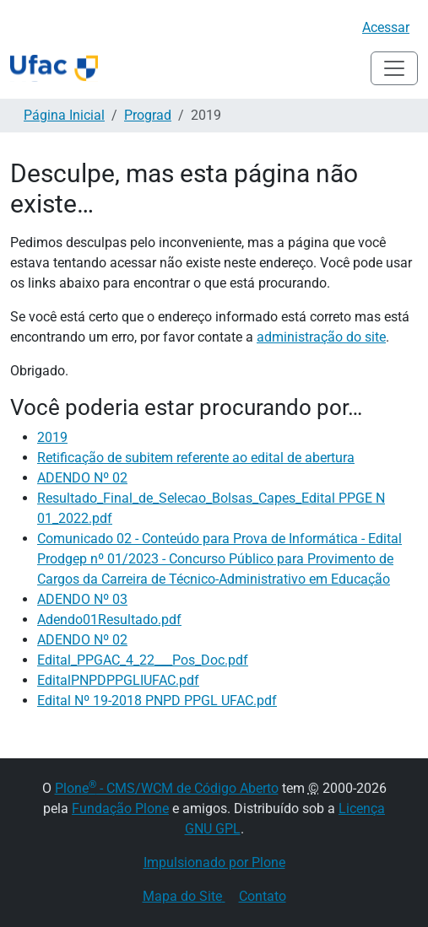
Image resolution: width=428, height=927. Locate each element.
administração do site (321, 337)
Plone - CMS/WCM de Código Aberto (167, 788)
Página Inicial (64, 115)
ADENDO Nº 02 (82, 478)
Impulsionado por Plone (214, 862)
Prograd (147, 115)
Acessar (385, 27)
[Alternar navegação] (394, 68)
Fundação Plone (120, 808)
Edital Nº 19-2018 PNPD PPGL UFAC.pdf (157, 701)
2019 (52, 437)
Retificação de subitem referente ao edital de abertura (196, 458)
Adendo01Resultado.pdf (109, 620)
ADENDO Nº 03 (82, 599)
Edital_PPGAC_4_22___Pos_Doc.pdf (142, 660)
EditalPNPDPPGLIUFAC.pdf (118, 680)
